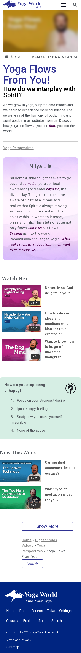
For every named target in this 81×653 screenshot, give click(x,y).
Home (26, 540)
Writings (65, 611)
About (43, 621)
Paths (23, 611)
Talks (51, 611)
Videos (37, 611)
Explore (29, 621)
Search (56, 621)
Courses (12, 621)
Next (32, 564)
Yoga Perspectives (18, 148)
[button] (63, 5)
